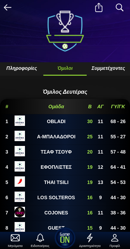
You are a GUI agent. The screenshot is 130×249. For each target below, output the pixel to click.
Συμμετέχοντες (108, 68)
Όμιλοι (64, 68)
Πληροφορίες (21, 68)
